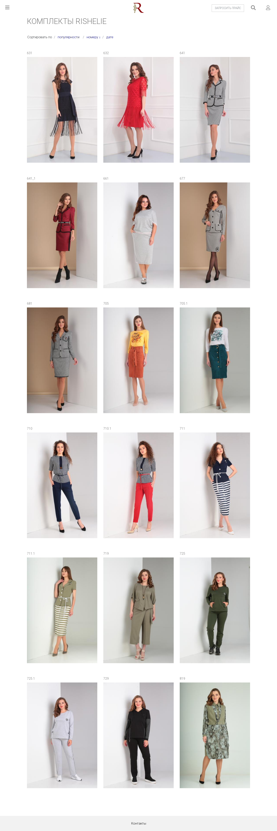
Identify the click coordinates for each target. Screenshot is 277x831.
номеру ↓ (94, 37)
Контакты (138, 823)
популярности (69, 37)
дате (110, 37)
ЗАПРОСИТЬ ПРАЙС (228, 8)
